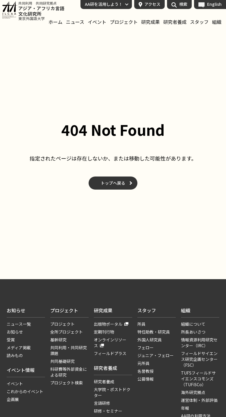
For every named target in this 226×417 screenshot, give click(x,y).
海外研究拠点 (193, 392)
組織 (216, 22)
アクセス (152, 4)
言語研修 (102, 403)
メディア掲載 (19, 347)
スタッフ (199, 22)
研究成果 (150, 22)
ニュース (75, 22)
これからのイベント (25, 391)
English (214, 4)
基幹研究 (58, 340)
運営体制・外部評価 (199, 400)
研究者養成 (174, 22)
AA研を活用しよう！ (104, 4)
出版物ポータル (108, 324)
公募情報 (145, 379)
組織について (193, 324)
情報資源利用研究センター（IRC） (199, 342)
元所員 (143, 363)
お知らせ (16, 310)
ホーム (55, 22)
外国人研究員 (149, 340)
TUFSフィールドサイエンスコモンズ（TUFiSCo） (198, 378)
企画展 (13, 399)
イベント (97, 22)
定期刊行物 (104, 332)
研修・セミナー (108, 411)
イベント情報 (21, 369)
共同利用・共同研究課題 (68, 350)
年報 (185, 408)
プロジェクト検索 (66, 383)
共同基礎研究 (62, 361)
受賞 (11, 340)
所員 (141, 324)
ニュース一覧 (19, 324)
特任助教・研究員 (153, 332)
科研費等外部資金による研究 (68, 372)
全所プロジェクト (66, 332)
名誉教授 (145, 371)
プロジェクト (124, 22)
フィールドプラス (110, 353)
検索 (183, 4)
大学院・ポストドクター (112, 392)
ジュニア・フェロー (155, 355)
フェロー (145, 347)
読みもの (15, 355)
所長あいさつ (193, 332)
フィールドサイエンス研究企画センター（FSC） (199, 359)
